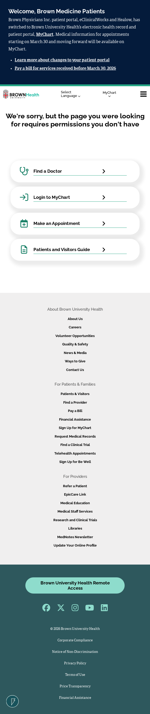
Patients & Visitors (75, 394)
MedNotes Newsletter (75, 537)
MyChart (45, 35)
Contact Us (75, 370)
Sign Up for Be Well (75, 462)
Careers (75, 327)
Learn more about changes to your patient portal (62, 60)
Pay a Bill (75, 411)
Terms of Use (75, 675)
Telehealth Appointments (75, 453)
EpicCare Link (75, 494)
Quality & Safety (75, 344)
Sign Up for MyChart (75, 428)
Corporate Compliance (75, 640)
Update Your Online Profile (75, 545)
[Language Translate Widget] (72, 94)
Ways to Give (75, 361)
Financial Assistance (75, 419)
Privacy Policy (75, 663)
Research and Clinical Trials (75, 520)
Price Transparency (75, 686)
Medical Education (75, 503)
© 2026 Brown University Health (75, 629)
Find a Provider (75, 402)
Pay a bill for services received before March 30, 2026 (65, 69)
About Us (75, 319)
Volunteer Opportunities (75, 336)
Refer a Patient (75, 486)
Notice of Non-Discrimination (75, 652)
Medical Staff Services (75, 511)
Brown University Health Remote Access (75, 585)
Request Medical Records (75, 436)
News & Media (75, 353)
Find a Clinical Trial (75, 445)
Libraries (75, 528)
